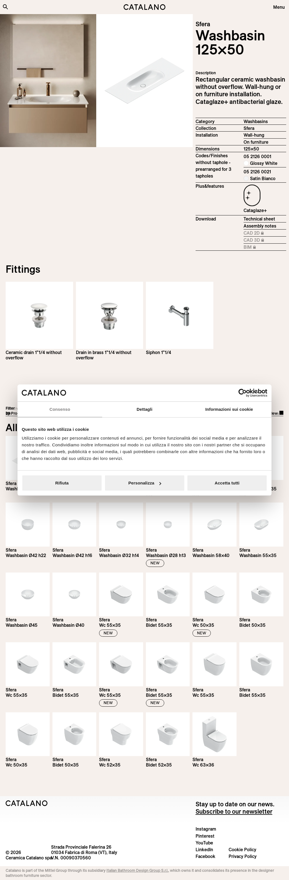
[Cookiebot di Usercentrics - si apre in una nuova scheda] (242, 392)
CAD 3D (258, 240)
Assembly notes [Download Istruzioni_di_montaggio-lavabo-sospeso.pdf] (260, 226)
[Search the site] (5, 6)
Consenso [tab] (59, 409)
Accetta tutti (227, 483)
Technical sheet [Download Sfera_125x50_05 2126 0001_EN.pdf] (259, 219)
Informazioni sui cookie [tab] (229, 409)
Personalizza (144, 483)
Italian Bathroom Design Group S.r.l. (137, 870)
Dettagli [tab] (144, 409)
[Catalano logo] (144, 7)
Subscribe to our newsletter (234, 811)
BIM (258, 247)
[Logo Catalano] (27, 803)
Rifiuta (62, 483)
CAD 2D (258, 233)
